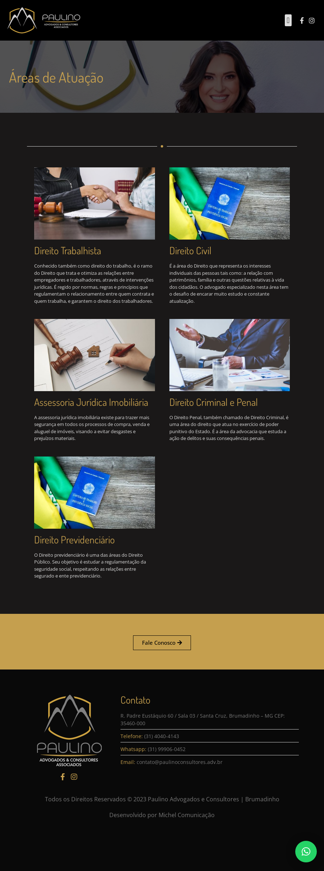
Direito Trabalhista (47, 250)
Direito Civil (210, 250)
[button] (288, 20)
